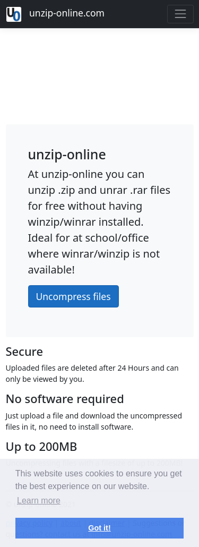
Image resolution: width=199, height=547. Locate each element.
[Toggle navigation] (180, 14)
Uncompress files (73, 296)
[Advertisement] (100, 73)
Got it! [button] (99, 528)
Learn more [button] (38, 500)
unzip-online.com (55, 14)
